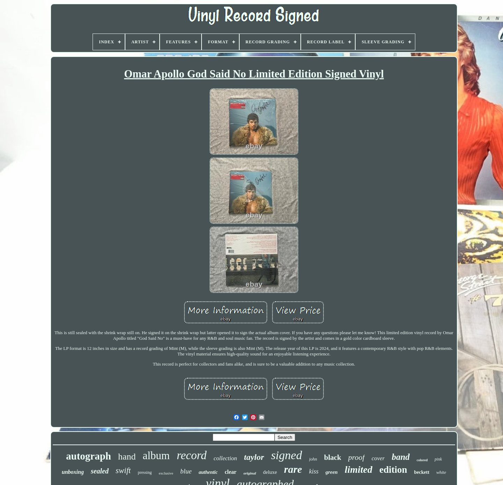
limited (358, 469)
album (156, 455)
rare (293, 469)
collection (225, 458)
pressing (145, 472)
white (441, 472)
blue (186, 471)
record (192, 455)
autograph (88, 456)
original (249, 473)
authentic (208, 472)
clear (230, 472)
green (332, 472)
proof (356, 457)
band (400, 457)
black (332, 457)
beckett (422, 472)
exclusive (166, 473)
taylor (254, 457)
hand (127, 456)
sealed (100, 471)
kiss (314, 471)
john (313, 459)
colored (422, 460)
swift (123, 470)
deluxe (270, 472)
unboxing (73, 472)
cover (378, 458)
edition (393, 469)
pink (438, 459)
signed (286, 455)
